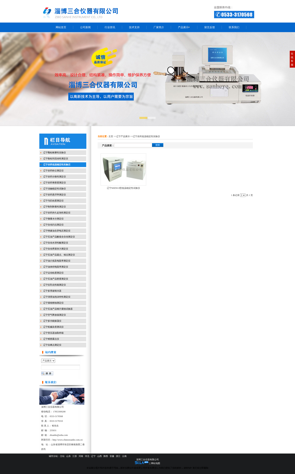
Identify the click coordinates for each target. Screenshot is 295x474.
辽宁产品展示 (123, 136)
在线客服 (292, 59)
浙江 (118, 456)
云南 (124, 456)
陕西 (105, 456)
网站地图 (155, 463)
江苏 (74, 456)
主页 (111, 136)
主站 (62, 456)
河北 (87, 456)
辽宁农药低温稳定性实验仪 (146, 136)
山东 (68, 456)
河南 (81, 456)
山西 (99, 456)
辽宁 (93, 456)
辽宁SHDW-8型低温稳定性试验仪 (123, 188)
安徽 (112, 456)
